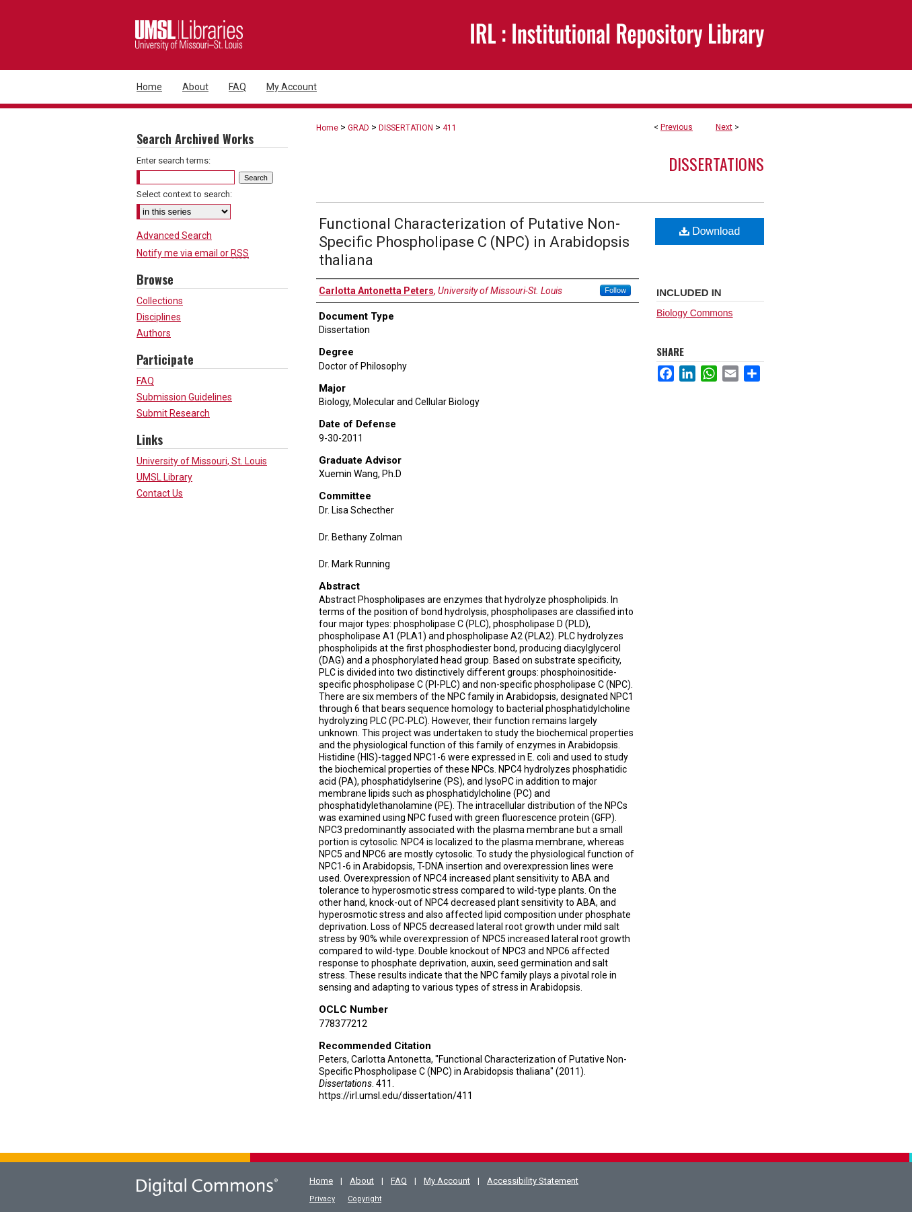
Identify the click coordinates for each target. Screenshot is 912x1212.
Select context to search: (184, 194)
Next (724, 127)
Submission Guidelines (184, 397)
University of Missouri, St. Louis (202, 461)
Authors (154, 333)
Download (709, 231)
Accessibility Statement (532, 1181)
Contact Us (160, 493)
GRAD (358, 128)
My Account (447, 1181)
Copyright (364, 1199)
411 (450, 128)
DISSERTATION (406, 128)
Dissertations (716, 163)
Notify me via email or (193, 253)
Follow (615, 290)
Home (327, 128)
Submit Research (173, 413)
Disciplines (159, 317)
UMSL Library (164, 477)
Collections (160, 300)
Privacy (322, 1199)
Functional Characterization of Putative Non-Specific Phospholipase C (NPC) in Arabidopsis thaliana (474, 242)
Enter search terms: (174, 160)
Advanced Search (174, 235)
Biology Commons (694, 313)
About (362, 1181)
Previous (676, 127)
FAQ (145, 381)
